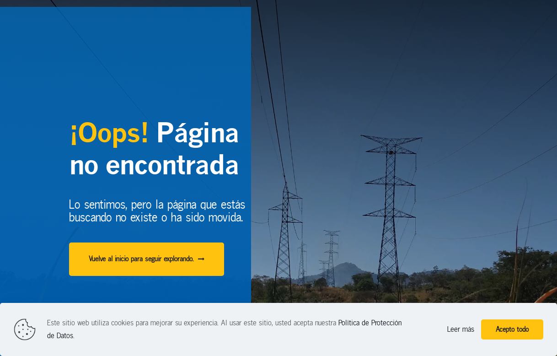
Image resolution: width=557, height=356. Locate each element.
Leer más (460, 329)
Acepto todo (512, 329)
